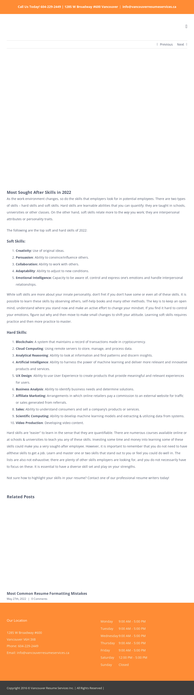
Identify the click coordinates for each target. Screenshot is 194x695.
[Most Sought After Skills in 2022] (97, 122)
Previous (166, 44)
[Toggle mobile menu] (186, 26)
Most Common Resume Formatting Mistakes (47, 593)
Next (180, 44)
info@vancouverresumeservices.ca (149, 7)
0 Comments (39, 599)
